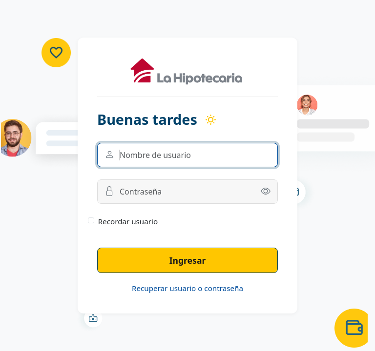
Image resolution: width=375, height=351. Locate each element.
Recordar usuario (128, 221)
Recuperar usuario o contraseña (187, 288)
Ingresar (187, 260)
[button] (266, 191)
